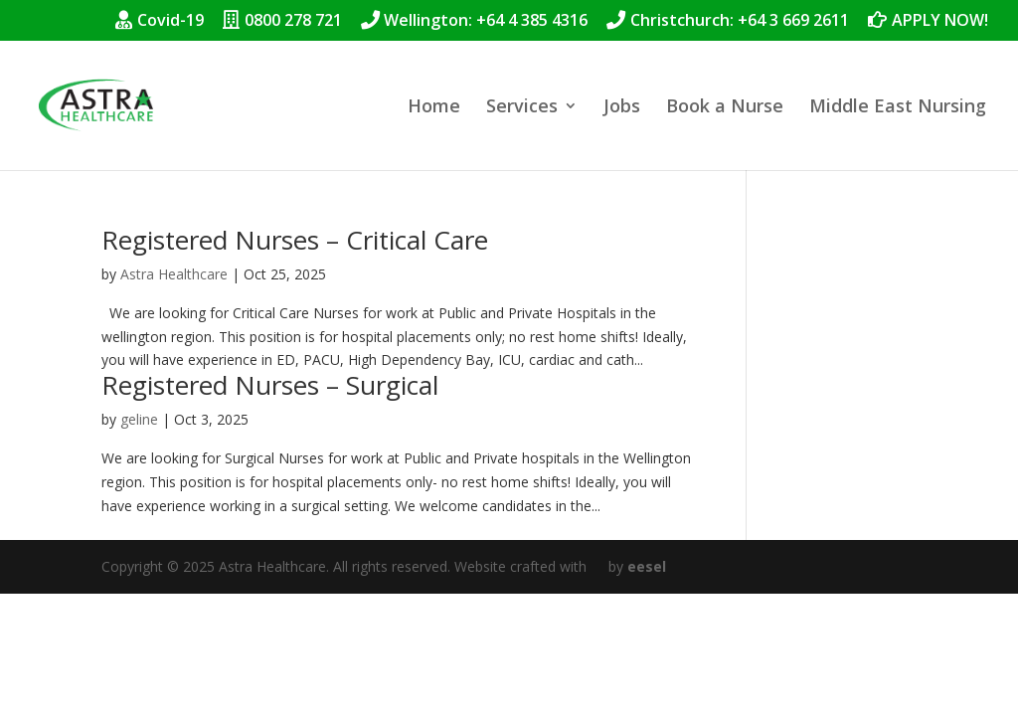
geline (139, 419)
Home (434, 107)
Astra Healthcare (174, 274)
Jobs (621, 107)
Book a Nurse (724, 107)
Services (522, 107)
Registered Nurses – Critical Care (294, 240)
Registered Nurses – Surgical (269, 385)
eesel (646, 566)
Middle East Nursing (897, 107)
